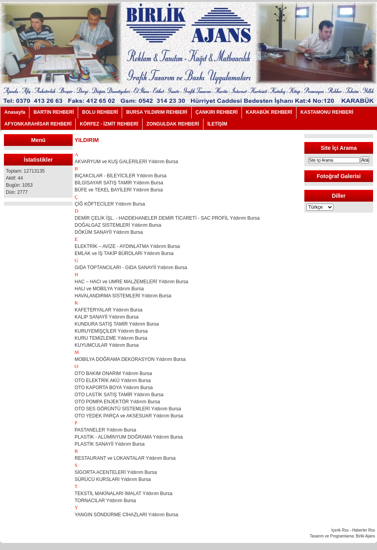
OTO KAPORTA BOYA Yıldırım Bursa (114, 387)
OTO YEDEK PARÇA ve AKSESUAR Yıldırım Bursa (129, 416)
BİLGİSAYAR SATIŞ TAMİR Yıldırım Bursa (119, 183)
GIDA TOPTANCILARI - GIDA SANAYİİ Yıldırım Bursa (131, 267)
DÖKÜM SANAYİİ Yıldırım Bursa (109, 232)
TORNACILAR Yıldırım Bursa (105, 500)
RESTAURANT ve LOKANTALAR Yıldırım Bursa (125, 458)
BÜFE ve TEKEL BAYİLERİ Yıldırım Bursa (119, 190)
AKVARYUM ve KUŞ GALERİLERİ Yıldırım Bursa (126, 161)
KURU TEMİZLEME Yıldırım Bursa (111, 338)
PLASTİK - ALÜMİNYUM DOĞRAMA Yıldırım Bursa (129, 437)
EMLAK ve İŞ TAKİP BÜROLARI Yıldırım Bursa (124, 253)
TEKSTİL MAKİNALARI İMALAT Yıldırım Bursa (123, 493)
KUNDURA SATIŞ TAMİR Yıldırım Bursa (117, 324)
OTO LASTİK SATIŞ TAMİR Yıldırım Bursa (119, 394)
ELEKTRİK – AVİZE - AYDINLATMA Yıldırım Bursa (127, 246)
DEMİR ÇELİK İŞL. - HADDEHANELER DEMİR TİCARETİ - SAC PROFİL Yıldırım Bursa (167, 218)
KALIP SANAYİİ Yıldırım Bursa (107, 317)
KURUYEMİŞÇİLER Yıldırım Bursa (111, 331)
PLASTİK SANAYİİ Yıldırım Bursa (110, 444)
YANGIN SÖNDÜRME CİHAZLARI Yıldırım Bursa (126, 514)
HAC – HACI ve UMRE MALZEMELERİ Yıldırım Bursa (131, 281)
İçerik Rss (340, 530)
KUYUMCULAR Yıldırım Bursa (107, 345)
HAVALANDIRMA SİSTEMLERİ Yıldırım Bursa (123, 296)
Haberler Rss (363, 530)
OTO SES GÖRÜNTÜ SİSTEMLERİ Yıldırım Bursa (128, 409)
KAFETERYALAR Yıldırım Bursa (109, 310)
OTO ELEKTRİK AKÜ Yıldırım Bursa (113, 380)
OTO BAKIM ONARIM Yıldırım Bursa (113, 373)
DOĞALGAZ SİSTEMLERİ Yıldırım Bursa (118, 225)
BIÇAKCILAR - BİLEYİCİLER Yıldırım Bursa (121, 175)
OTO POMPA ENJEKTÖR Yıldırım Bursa (117, 401)
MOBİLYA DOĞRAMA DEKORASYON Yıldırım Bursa (130, 359)
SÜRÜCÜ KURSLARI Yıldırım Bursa (113, 479)
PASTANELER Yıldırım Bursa (105, 430)
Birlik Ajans (365, 536)
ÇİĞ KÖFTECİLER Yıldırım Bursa (110, 204)
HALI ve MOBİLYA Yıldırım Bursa (109, 288)
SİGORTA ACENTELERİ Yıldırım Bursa (116, 472)
